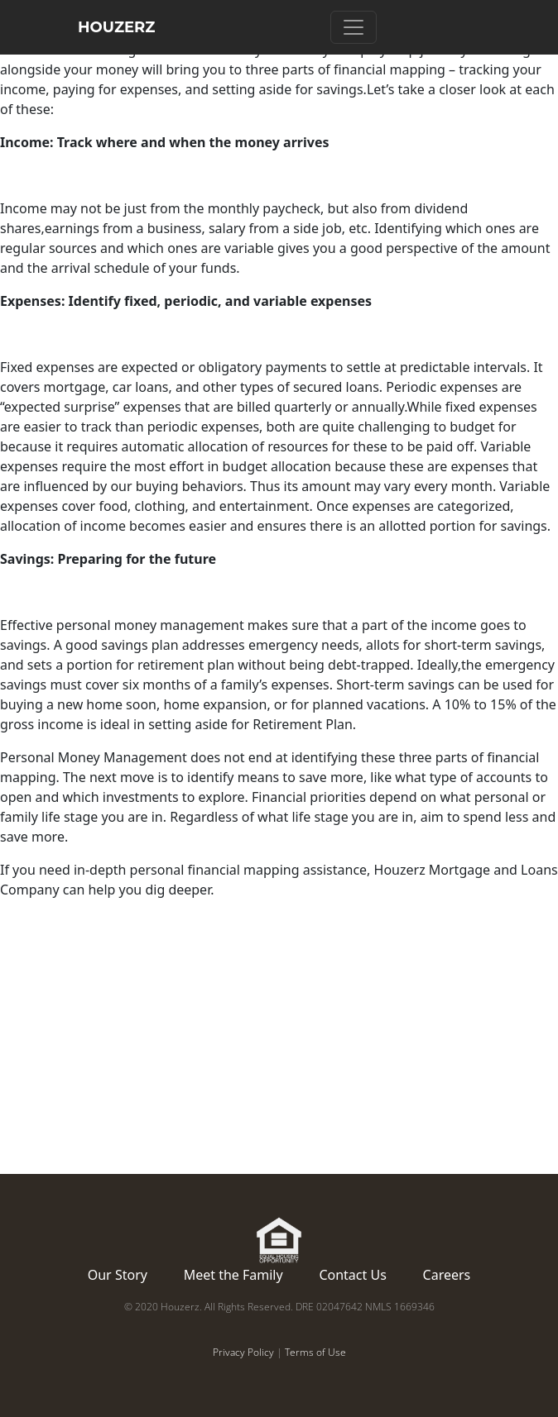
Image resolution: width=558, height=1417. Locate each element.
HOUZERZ (116, 27)
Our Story (117, 1275)
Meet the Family (233, 1275)
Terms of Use (315, 1352)
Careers (447, 1275)
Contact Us (352, 1275)
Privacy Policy (243, 1352)
